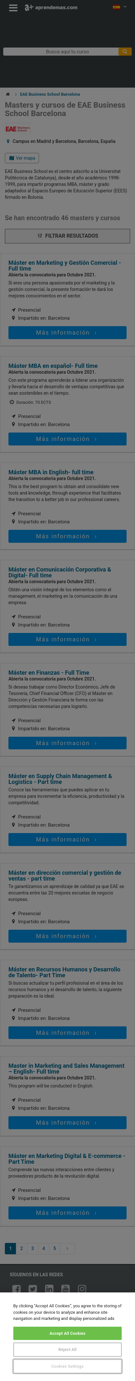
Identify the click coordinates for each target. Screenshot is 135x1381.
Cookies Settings (67, 1366)
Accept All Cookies (68, 1333)
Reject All (67, 1349)
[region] (67, 1336)
